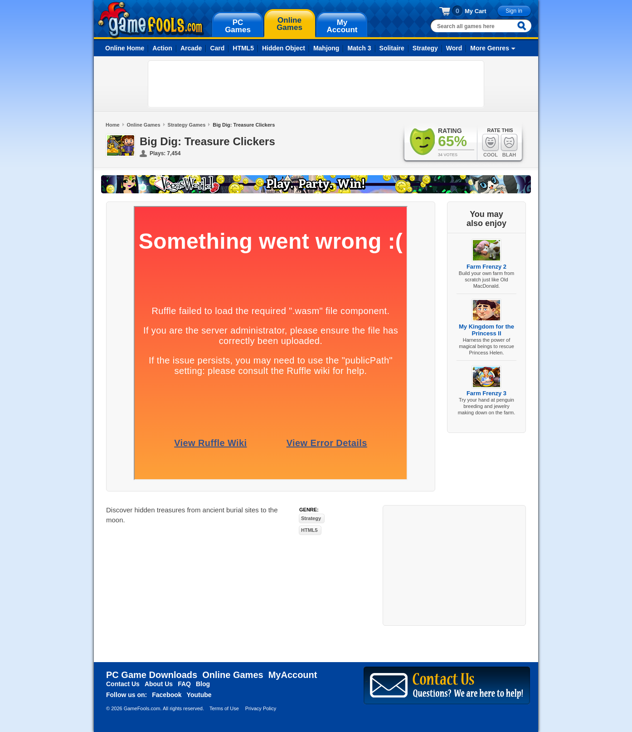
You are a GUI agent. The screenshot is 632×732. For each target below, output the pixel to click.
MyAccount (292, 675)
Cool (490, 145)
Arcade (191, 48)
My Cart (475, 11)
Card (217, 48)
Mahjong (326, 48)
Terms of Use (224, 708)
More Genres (489, 48)
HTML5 (243, 48)
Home (113, 125)
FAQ (184, 684)
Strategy (425, 48)
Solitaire (391, 48)
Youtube (199, 694)
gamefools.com (150, 20)
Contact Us (123, 684)
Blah (509, 145)
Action (162, 48)
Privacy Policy (260, 708)
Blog (203, 684)
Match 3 (359, 48)
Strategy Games (187, 125)
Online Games (143, 125)
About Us (159, 684)
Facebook (166, 694)
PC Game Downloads (151, 675)
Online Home (124, 48)
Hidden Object (283, 48)
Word (454, 48)
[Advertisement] (316, 84)
